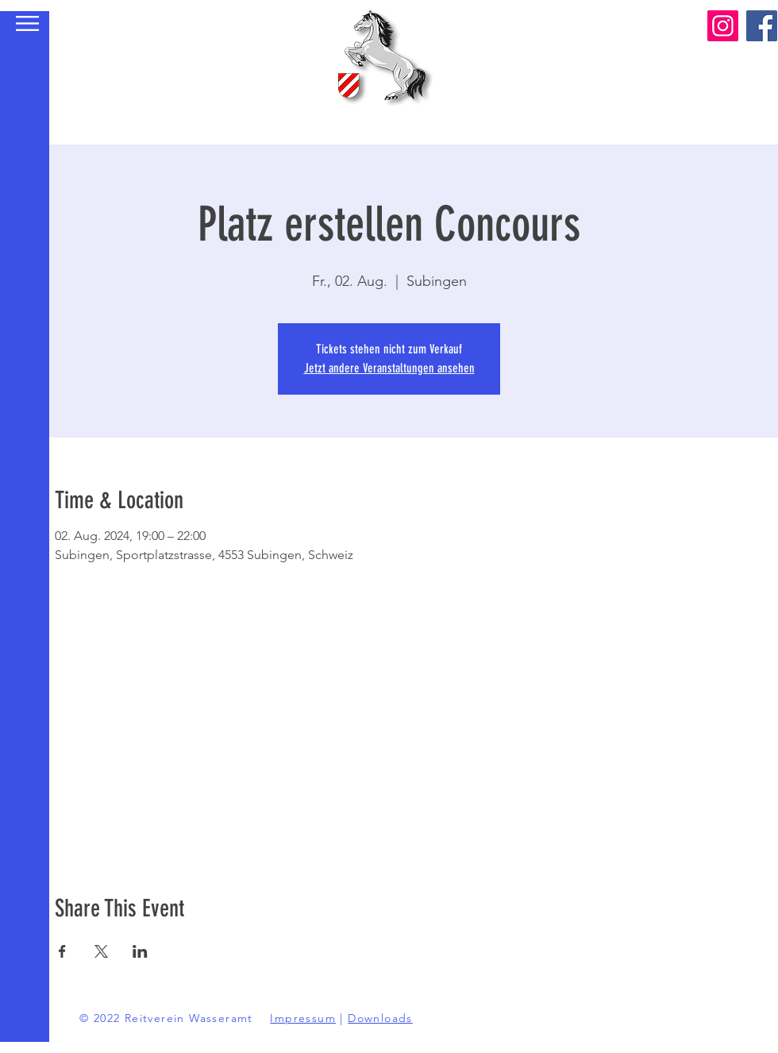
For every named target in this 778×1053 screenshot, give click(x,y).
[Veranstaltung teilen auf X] (101, 951)
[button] (27, 23)
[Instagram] (722, 25)
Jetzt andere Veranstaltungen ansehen (389, 368)
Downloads (380, 1018)
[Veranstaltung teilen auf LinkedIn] (140, 951)
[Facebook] (761, 25)
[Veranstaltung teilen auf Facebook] (62, 951)
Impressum (303, 1018)
